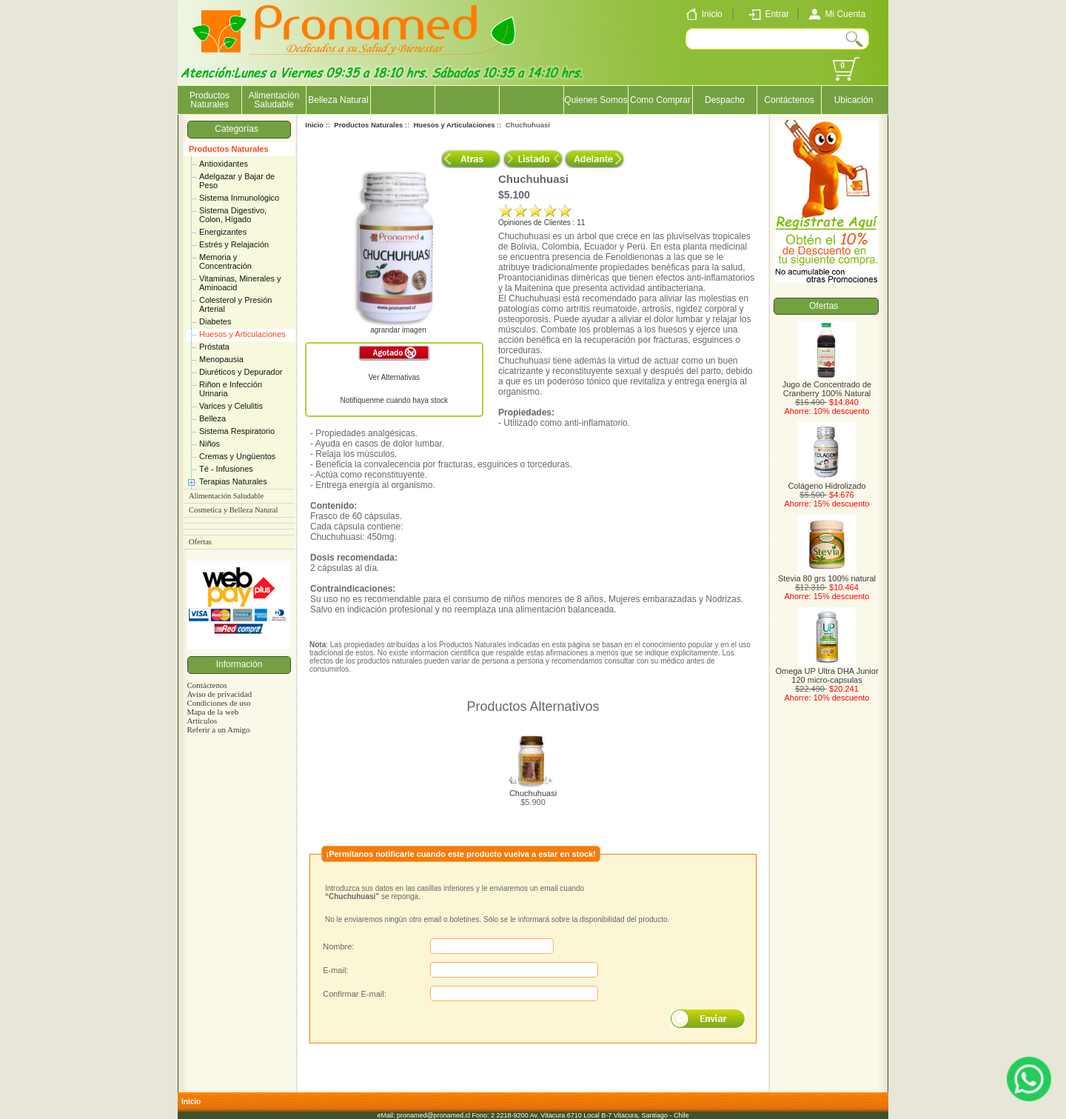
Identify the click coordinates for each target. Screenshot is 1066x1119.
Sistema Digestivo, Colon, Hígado (232, 215)
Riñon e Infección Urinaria (230, 389)
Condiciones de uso (218, 702)
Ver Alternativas (394, 377)
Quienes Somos (595, 100)
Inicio (314, 125)
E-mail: (335, 970)
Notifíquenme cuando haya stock (394, 400)
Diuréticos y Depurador (241, 371)
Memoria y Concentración (225, 261)
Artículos (202, 720)
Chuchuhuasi (533, 793)
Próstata (214, 346)
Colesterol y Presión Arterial (235, 304)
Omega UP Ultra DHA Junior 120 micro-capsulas (826, 671)
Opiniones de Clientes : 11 (541, 222)
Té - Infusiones (226, 468)
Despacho (725, 100)
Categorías (239, 129)
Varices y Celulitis (231, 405)
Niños (209, 443)
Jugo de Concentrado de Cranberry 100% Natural (826, 385)
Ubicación (854, 100)
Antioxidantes (223, 163)
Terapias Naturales (233, 481)
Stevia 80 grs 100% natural (827, 575)
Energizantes (223, 231)
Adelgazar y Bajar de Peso (237, 181)
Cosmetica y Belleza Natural (233, 510)
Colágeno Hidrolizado (826, 482)
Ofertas (200, 542)
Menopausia (221, 359)
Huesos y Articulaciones (242, 334)
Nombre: (338, 946)
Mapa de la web (212, 711)
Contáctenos (789, 100)
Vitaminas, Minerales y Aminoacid (240, 283)
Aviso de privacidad (219, 693)
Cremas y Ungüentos (237, 456)
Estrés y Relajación (234, 244)
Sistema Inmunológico (239, 197)
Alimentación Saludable (274, 100)
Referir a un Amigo (218, 729)
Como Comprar (660, 100)
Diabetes (215, 321)
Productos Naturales (229, 148)
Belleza (212, 418)
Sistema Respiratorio (237, 431)
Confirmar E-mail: (354, 993)
